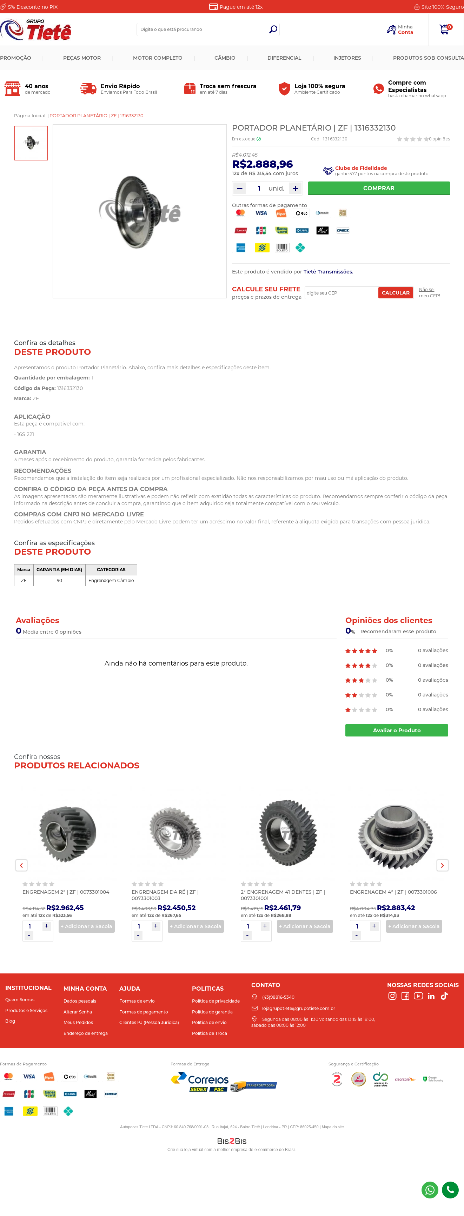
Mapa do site (333, 1127)
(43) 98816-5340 (430, 1190)
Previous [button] (21, 865)
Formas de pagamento (143, 1012)
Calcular (396, 293)
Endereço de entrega (86, 1033)
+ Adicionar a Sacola (86, 926)
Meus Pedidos (78, 1022)
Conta (405, 32)
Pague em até (241, 7)
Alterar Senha (78, 1012)
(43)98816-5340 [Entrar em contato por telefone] (450, 1190)
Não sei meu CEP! (429, 292)
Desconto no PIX (33, 7)
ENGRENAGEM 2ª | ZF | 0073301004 (65, 892)
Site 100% (443, 7)
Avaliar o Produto (397, 730)
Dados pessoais (80, 1001)
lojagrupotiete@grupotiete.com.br (298, 1008)
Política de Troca (209, 1033)
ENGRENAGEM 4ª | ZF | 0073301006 (393, 892)
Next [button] (442, 865)
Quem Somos (19, 999)
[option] (31, 143)
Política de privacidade (216, 1001)
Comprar (379, 188)
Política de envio (209, 1022)
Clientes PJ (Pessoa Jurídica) (149, 1022)
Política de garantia (212, 1012)
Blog (10, 1021)
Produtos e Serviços (26, 1010)
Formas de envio (137, 1001)
